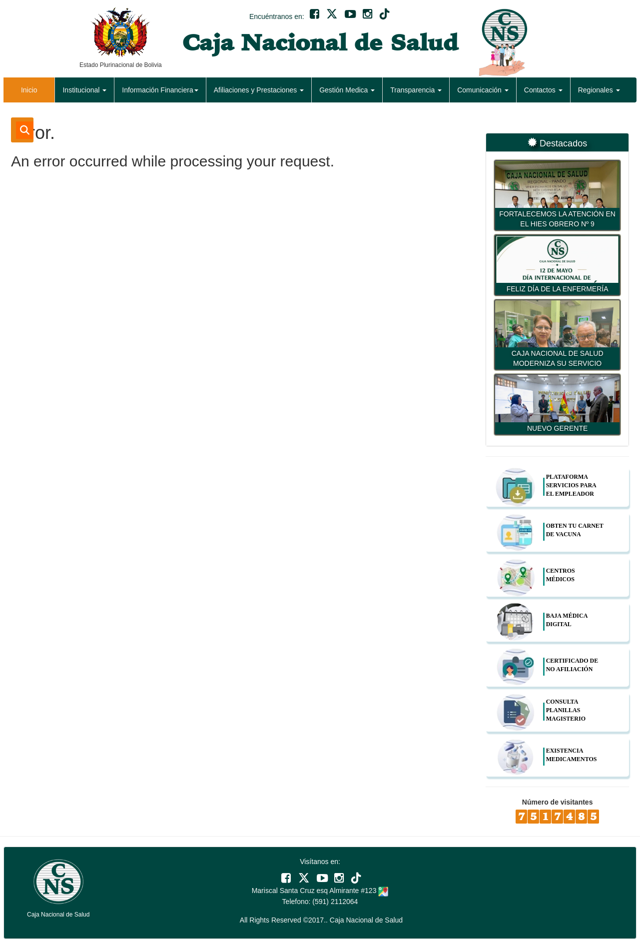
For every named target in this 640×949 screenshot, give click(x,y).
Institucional (84, 90)
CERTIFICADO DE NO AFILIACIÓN (572, 665)
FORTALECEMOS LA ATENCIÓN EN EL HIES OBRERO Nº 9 (557, 219)
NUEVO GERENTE (557, 428)
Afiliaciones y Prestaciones (259, 90)
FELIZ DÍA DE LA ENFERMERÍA (558, 289)
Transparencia (416, 90)
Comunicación (483, 90)
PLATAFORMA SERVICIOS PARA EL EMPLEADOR (571, 485)
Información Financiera (160, 90)
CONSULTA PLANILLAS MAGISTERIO (566, 710)
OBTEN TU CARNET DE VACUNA (575, 530)
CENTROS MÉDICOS (560, 575)
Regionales (599, 90)
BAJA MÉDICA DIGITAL (567, 620)
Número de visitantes (557, 802)
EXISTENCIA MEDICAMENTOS (571, 755)
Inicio (29, 90)
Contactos (543, 90)
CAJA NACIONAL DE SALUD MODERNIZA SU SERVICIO (558, 358)
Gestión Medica (347, 90)
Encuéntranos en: (276, 16)
